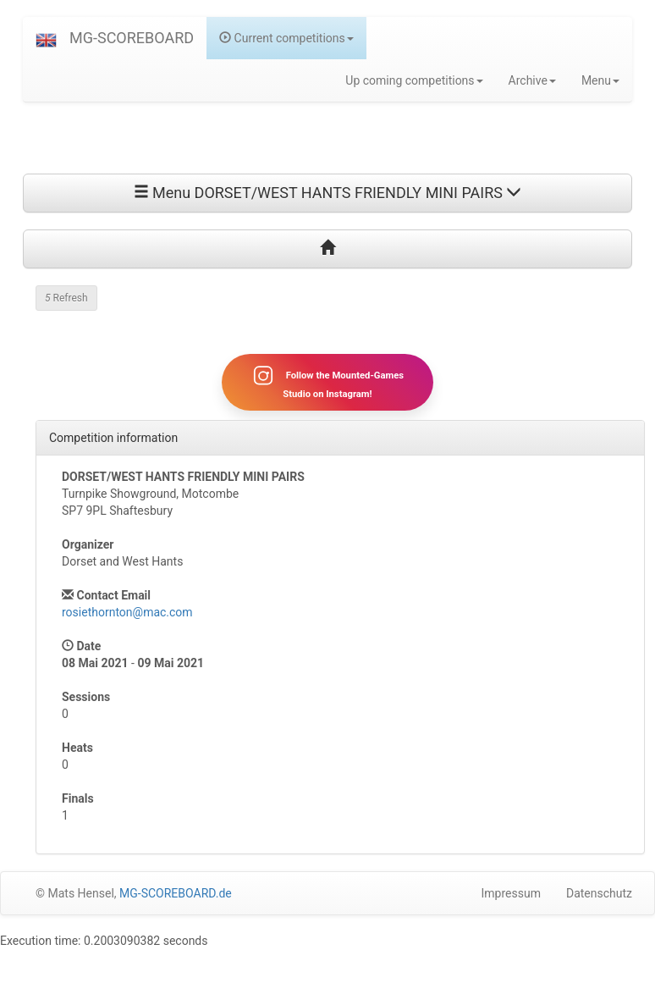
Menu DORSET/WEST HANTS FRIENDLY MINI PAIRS (328, 193)
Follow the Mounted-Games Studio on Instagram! (327, 382)
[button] (46, 38)
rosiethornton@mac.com (127, 612)
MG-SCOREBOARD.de (175, 893)
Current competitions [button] (286, 38)
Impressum (511, 893)
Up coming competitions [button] (413, 80)
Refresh (66, 298)
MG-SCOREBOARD (131, 38)
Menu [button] (600, 80)
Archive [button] (532, 80)
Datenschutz (599, 893)
